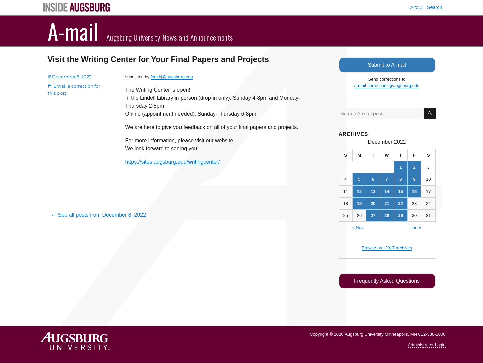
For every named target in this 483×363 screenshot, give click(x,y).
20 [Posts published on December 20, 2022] (373, 203)
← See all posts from (98, 215)
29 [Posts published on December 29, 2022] (400, 215)
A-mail (73, 31)
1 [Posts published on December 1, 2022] (400, 167)
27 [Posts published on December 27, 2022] (373, 215)
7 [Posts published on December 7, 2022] (387, 179)
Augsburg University (364, 333)
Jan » (416, 227)
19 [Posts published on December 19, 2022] (359, 203)
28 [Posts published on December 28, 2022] (386, 215)
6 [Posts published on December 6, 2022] (373, 179)
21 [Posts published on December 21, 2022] (386, 203)
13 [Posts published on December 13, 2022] (373, 191)
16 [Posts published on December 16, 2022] (414, 191)
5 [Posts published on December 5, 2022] (359, 179)
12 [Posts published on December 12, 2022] (359, 191)
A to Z (416, 7)
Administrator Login (427, 344)
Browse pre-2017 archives (387, 247)
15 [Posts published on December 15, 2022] (400, 191)
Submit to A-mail (387, 65)
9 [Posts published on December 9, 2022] (414, 179)
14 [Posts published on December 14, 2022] (386, 191)
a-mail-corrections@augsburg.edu (386, 85)
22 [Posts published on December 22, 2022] (400, 203)
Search (434, 7)
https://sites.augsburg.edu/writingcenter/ (172, 162)
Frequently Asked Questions (386, 281)
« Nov (358, 227)
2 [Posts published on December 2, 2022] (414, 167)
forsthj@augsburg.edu (172, 76)
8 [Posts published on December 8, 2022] (400, 179)
